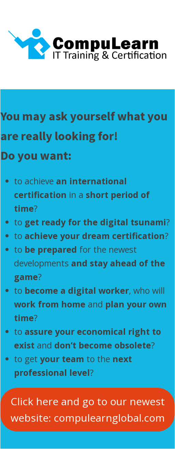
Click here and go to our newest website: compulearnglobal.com (88, 409)
